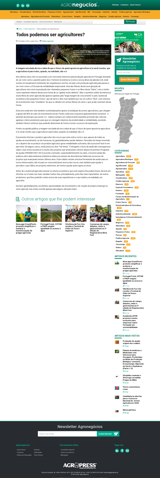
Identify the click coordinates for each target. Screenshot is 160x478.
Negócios (103, 16)
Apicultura (25, 16)
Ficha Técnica (38, 455)
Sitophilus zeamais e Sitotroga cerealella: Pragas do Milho (132, 377)
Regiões (19, 22)
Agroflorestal (81, 12)
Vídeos (118, 248)
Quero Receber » (129, 79)
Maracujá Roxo (129, 410)
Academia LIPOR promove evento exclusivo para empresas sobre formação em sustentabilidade (130, 321)
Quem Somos (135, 5)
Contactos (125, 5)
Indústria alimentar (123, 214)
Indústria (106, 12)
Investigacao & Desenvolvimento (129, 217)
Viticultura (14, 12)
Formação (135, 16)
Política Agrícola (125, 12)
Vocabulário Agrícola (30, 22)
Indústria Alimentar (89, 16)
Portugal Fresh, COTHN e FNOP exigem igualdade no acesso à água (51, 227)
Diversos (119, 184)
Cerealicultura (25, 12)
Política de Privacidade (24, 455)
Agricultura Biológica (142, 12)
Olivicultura (55, 16)
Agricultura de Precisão (40, 16)
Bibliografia (58, 22)
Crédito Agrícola (114, 16)
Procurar (130, 22)
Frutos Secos (67, 16)
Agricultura (120, 156)
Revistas (115, 5)
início (19, 29)
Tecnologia (96, 12)
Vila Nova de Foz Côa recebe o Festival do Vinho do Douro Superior (74, 227)
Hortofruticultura (39, 12)
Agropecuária (68, 12)
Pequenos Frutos (54, 12)
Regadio (77, 16)
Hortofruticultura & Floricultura (128, 205)
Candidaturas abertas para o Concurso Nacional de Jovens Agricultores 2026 (132, 399)
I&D (89, 12)
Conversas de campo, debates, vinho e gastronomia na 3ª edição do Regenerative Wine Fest (99, 229)
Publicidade (38, 452)
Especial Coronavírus (124, 187)
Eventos (126, 16)
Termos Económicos (46, 22)
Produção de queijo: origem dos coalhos (131, 342)
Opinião (114, 12)
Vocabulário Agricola (67, 450)
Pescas (119, 235)
